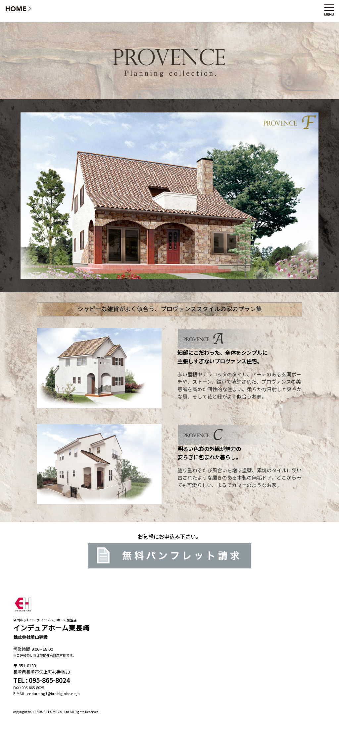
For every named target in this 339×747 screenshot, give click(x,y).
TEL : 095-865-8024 (41, 680)
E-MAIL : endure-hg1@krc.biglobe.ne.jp (46, 693)
